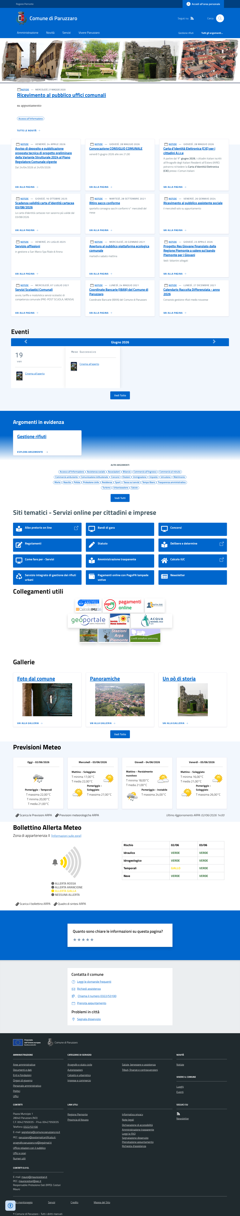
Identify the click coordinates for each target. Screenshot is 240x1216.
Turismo (106, 487)
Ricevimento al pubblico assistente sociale (193, 203)
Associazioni (114, 471)
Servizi (66, 32)
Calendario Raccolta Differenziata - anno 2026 (191, 291)
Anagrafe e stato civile (80, 1065)
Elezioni (126, 477)
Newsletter (182, 1118)
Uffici (15, 1096)
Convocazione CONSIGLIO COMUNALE (115, 148)
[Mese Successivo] (214, 341)
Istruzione (166, 477)
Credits (74, 1202)
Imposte (153, 477)
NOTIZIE (25, 89)
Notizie (180, 1065)
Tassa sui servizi (131, 482)
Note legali (128, 1120)
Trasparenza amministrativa (172, 482)
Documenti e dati (22, 1070)
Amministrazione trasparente (138, 1130)
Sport (117, 482)
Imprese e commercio (79, 1080)
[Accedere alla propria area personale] (203, 4)
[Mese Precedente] (25, 341)
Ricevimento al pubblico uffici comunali (61, 95)
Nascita (67, 482)
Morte (57, 482)
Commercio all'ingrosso (145, 471)
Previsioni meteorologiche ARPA (77, 815)
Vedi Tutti (120, 498)
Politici (16, 1091)
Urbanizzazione (120, 487)
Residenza (107, 482)
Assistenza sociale (96, 471)
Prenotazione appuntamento (138, 1142)
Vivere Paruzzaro (89, 32)
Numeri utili (19, 1158)
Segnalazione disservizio (135, 1138)
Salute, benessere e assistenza (139, 1065)
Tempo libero (148, 482)
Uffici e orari (19, 1153)
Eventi (180, 1092)
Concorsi (115, 477)
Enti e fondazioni (22, 1075)
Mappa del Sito (102, 1202)
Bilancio (127, 471)
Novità (50, 32)
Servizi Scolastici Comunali (34, 289)
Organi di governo (22, 1080)
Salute (134, 487)
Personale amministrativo (27, 1086)
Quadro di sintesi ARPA (70, 904)
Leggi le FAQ (129, 1134)
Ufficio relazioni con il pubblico (29, 1148)
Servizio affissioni (27, 246)
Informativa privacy (132, 1114)
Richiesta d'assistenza (134, 1146)
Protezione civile (91, 482)
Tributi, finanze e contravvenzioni (140, 1070)
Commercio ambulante (66, 477)
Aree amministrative (24, 1065)
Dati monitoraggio (23, 1202)
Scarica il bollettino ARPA (33, 904)
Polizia (77, 482)
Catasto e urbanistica (79, 1075)
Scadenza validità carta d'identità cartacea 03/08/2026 (44, 205)
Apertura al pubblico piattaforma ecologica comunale (119, 248)
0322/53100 (30, 1127)
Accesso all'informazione (72, 471)
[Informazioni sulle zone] (66, 836)
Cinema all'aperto (35, 374)
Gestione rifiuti (185, 33)
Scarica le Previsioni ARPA (34, 815)
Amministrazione (27, 32)
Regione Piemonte (25, 4)
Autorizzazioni (75, 1070)
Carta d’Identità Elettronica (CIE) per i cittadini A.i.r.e (189, 150)
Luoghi (180, 1087)
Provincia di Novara (78, 1120)
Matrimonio (179, 477)
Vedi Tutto (120, 395)
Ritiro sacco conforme (104, 203)
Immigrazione (139, 477)
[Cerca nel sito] (218, 18)
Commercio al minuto (169, 471)
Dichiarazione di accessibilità (137, 1125)
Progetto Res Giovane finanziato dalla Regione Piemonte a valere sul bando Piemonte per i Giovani (189, 250)
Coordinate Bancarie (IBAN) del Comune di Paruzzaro (118, 291)
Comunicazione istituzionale (94, 477)
